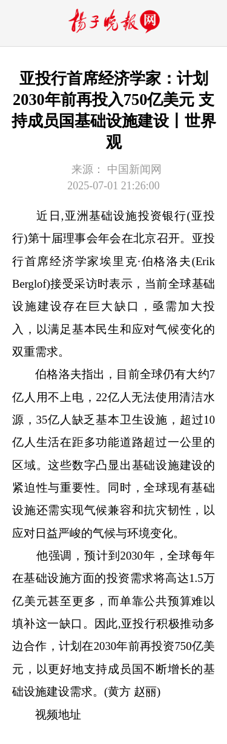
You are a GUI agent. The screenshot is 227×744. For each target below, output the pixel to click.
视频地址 (58, 714)
